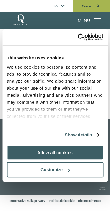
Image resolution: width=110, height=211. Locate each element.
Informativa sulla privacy (27, 201)
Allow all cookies (55, 152)
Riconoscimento (89, 201)
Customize (55, 169)
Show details (78, 134)
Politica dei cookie (62, 201)
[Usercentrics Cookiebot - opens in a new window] (78, 37)
